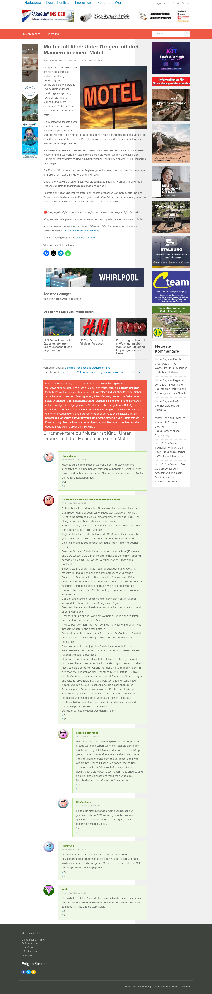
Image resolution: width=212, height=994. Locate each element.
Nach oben (185, 986)
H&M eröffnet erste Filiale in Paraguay (167, 406)
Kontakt (103, 3)
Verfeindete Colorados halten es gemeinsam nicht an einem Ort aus (102, 372)
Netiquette (32, 3)
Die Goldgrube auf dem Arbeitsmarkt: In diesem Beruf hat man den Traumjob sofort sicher (170, 473)
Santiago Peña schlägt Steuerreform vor (88, 367)
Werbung (122, 3)
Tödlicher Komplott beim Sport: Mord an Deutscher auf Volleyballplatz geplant (170, 452)
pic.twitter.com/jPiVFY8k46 (83, 230)
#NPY (64, 230)
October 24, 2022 (86, 237)
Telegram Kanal (32, 34)
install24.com (172, 986)
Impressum (83, 3)
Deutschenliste (58, 3)
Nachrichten (95, 60)
